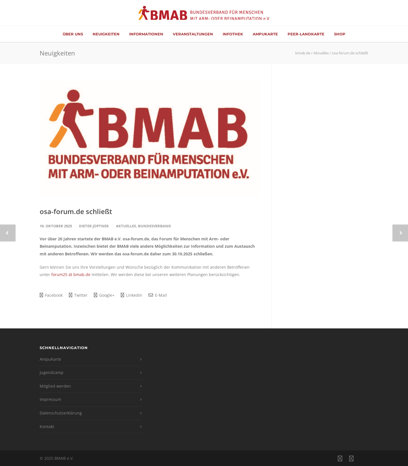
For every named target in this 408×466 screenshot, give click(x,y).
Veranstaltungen (193, 34)
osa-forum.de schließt (76, 211)
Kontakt (47, 426)
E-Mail (157, 295)
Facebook (51, 295)
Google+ (104, 295)
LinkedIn (131, 295)
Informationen (146, 34)
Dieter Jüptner (94, 225)
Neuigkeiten (106, 34)
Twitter (78, 295)
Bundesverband (154, 225)
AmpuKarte (265, 34)
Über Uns (73, 34)
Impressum (50, 399)
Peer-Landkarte (306, 34)
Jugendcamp (51, 372)
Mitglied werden (55, 386)
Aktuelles (126, 225)
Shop (339, 34)
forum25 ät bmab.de (70, 274)
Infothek (233, 34)
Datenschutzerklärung (61, 413)
